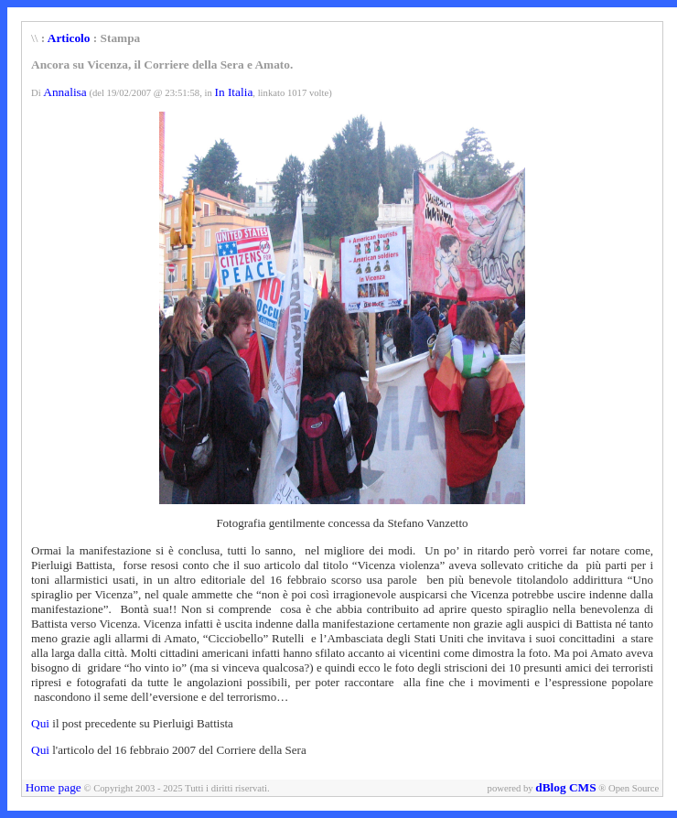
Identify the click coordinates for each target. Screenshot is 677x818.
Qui (41, 723)
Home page (53, 787)
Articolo (69, 38)
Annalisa (64, 92)
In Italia (233, 92)
